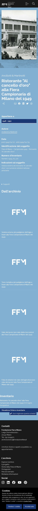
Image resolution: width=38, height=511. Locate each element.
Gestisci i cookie (14, 506)
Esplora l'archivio (8, 462)
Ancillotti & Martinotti (9, 132)
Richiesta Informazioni (10, 474)
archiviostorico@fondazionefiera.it (14, 440)
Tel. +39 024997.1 (8, 437)
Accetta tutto (29, 506)
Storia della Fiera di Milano (11, 467)
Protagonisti (6, 469)
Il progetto (5, 464)
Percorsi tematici (8, 472)
